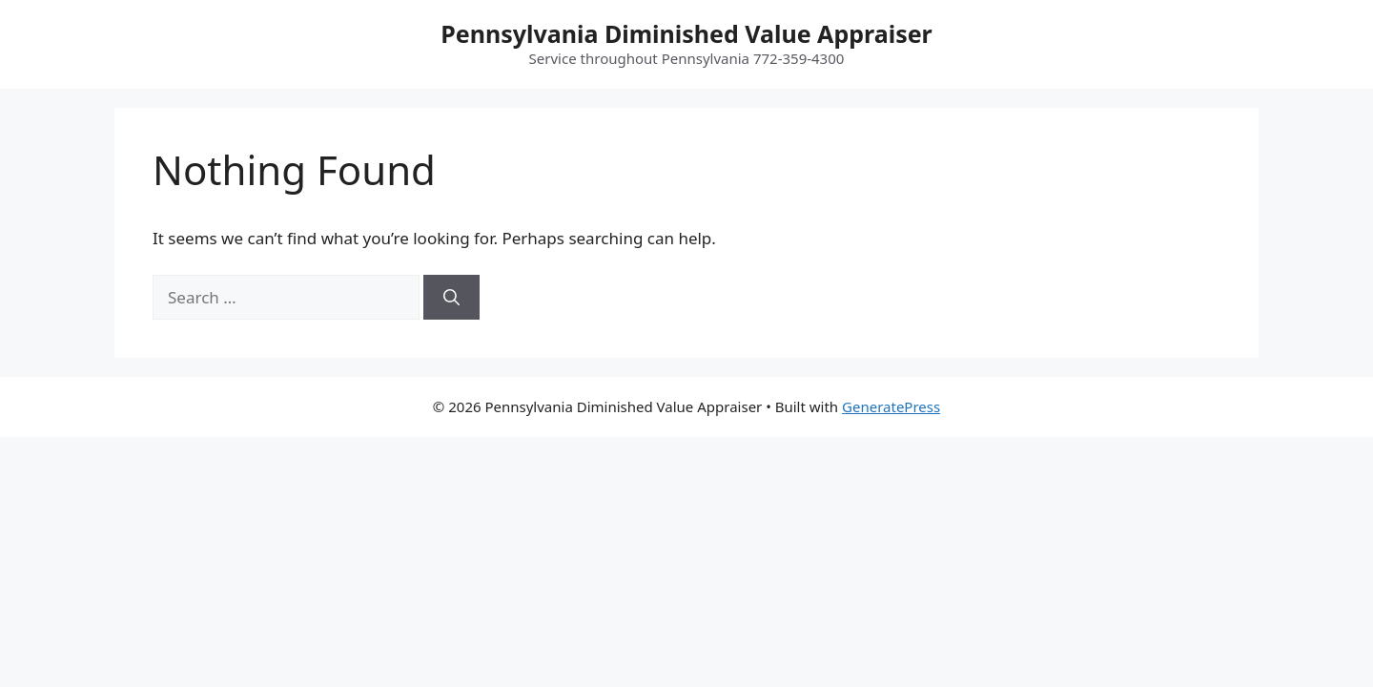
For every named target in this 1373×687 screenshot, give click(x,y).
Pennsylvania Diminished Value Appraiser (686, 33)
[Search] (451, 298)
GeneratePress (891, 406)
